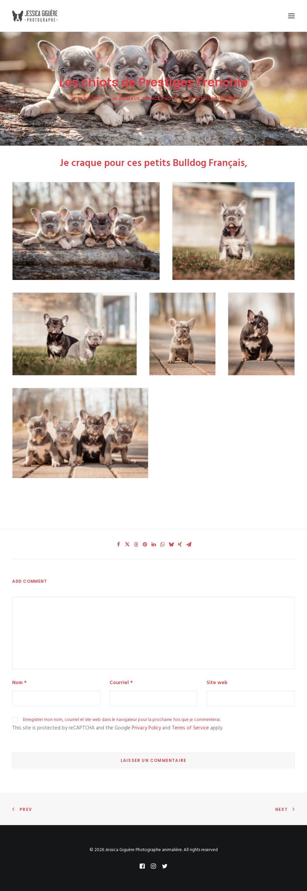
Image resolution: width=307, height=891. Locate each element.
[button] (291, 16)
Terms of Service (190, 728)
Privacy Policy (146, 728)
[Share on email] (189, 544)
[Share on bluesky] (171, 544)
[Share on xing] (180, 544)
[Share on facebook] (118, 544)
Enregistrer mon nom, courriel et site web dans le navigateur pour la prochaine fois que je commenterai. (121, 719)
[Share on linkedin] (153, 544)
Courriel (121, 683)
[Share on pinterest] (145, 544)
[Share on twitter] (127, 544)
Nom (19, 683)
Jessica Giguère (215, 98)
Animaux (129, 98)
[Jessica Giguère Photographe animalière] (36, 16)
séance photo (160, 98)
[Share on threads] (136, 544)
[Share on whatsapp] (162, 544)
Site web (217, 683)
